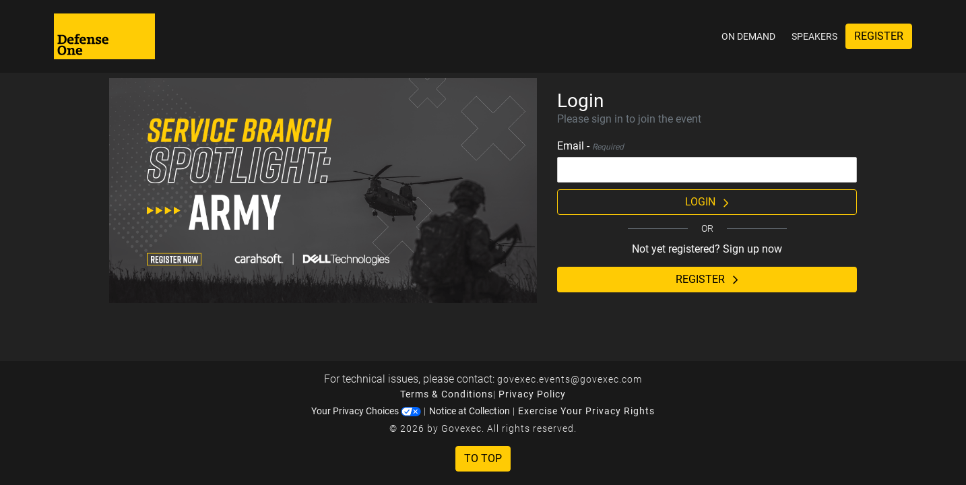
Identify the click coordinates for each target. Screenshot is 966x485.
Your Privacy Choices (366, 411)
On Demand (748, 36)
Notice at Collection (469, 411)
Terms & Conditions (446, 394)
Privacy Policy (532, 394)
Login (707, 201)
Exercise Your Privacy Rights (586, 411)
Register (878, 36)
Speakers (814, 36)
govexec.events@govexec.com (569, 379)
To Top (483, 458)
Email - (590, 145)
